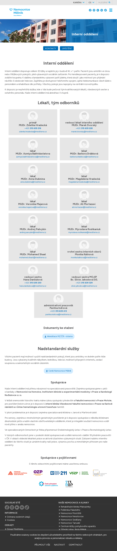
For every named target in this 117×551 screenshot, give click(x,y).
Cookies (11, 520)
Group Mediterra (15, 529)
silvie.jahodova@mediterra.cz (84, 286)
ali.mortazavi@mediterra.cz (84, 207)
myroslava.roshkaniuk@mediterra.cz (84, 232)
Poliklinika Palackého (70, 510)
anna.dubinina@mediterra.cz (32, 182)
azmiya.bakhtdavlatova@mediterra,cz (33, 156)
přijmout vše (42, 544)
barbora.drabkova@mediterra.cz (84, 156)
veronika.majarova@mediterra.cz (32, 207)
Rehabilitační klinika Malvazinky (76, 506)
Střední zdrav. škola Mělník (73, 529)
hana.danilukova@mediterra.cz (33, 286)
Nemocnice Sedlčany (71, 519)
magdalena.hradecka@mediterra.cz (84, 182)
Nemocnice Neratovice (72, 516)
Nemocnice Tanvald (70, 523)
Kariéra (77, 2)
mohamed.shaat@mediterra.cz (32, 257)
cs (90, 2)
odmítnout (76, 544)
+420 (33, 128)
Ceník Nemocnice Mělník (60, 371)
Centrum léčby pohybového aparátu (78, 526)
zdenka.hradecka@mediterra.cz (33, 131)
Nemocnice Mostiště (71, 513)
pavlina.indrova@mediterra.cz (58, 314)
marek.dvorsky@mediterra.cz (84, 131)
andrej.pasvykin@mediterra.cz (33, 232)
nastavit (59, 544)
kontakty (50, 48)
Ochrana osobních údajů (18, 517)
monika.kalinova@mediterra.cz (84, 257)
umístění (67, 48)
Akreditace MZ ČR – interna (60, 336)
